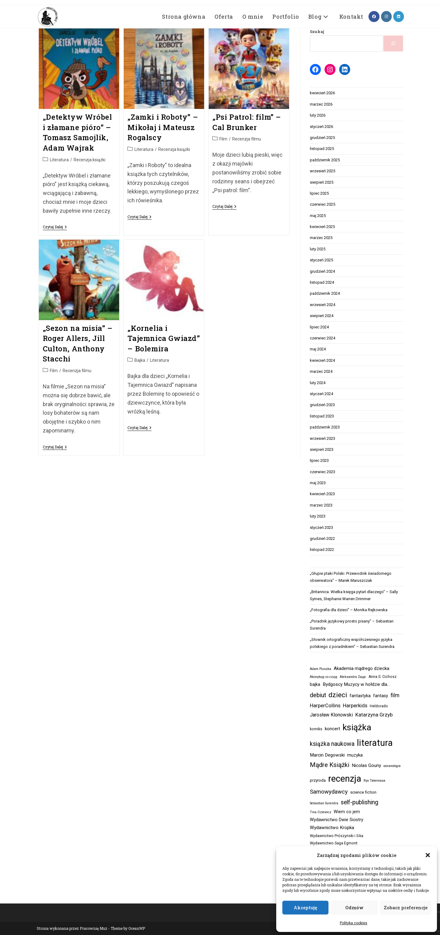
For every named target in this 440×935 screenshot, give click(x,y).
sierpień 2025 (321, 182)
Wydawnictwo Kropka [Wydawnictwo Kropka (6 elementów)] (332, 827)
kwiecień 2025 (322, 226)
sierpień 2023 (321, 449)
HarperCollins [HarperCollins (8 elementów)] (325, 706)
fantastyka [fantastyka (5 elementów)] (360, 695)
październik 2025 (325, 160)
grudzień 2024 (322, 271)
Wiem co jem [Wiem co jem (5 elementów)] (347, 811)
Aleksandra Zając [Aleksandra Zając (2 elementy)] (353, 677)
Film (223, 139)
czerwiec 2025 (322, 204)
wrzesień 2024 (322, 304)
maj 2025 (318, 215)
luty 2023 (317, 516)
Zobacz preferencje (405, 907)
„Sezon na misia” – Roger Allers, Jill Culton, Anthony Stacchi (78, 343)
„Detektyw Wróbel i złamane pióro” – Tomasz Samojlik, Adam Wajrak (77, 132)
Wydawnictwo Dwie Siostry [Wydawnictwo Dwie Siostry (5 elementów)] (336, 819)
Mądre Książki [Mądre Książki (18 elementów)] (329, 765)
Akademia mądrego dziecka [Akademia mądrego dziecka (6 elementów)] (361, 668)
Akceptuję (305, 907)
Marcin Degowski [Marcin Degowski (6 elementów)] (327, 755)
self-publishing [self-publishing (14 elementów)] (359, 802)
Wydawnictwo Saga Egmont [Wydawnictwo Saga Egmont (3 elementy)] (334, 843)
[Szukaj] (393, 43)
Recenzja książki (89, 159)
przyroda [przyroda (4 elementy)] (318, 780)
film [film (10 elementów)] (395, 695)
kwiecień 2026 (322, 93)
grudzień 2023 (322, 404)
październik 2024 (325, 293)
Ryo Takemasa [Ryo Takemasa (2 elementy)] (374, 781)
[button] (428, 855)
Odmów (354, 907)
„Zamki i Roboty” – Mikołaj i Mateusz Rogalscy (162, 127)
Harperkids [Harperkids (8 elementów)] (355, 706)
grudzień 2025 (322, 137)
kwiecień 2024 (322, 360)
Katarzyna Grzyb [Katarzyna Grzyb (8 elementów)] (374, 715)
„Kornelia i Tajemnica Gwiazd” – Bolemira (163, 338)
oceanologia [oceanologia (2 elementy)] (392, 766)
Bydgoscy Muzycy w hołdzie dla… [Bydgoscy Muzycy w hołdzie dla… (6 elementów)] (356, 684)
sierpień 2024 (321, 315)
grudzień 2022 (322, 538)
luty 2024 (317, 382)
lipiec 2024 (319, 327)
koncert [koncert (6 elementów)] (332, 728)
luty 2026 (317, 115)
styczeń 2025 (321, 260)
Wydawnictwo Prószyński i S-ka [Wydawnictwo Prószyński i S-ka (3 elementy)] (336, 836)
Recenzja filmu (246, 139)
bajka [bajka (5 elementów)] (315, 684)
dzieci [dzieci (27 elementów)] (337, 695)
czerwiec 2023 (322, 471)
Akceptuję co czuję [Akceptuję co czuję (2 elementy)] (323, 677)
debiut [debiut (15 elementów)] (318, 695)
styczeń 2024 (321, 393)
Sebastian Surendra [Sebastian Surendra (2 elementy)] (324, 803)
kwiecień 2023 (322, 494)
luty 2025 (317, 249)
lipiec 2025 (319, 193)
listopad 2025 (322, 148)
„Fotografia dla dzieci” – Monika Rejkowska (348, 610)
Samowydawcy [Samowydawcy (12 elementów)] (329, 791)
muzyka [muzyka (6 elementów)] (355, 755)
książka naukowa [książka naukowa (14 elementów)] (332, 743)
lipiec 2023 (319, 460)
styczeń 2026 (321, 126)
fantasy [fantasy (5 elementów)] (380, 695)
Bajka (139, 360)
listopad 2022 (322, 549)
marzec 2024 (321, 371)
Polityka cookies (353, 923)
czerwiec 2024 (322, 338)
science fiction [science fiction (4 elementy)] (363, 792)
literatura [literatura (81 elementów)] (375, 743)
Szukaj (317, 31)
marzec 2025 (321, 237)
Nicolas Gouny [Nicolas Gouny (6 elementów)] (366, 765)
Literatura (59, 159)
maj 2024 (318, 349)
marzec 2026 (321, 104)
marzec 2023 (321, 505)
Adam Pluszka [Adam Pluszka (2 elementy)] (320, 669)
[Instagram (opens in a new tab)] (386, 16)
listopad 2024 (322, 282)
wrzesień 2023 (322, 438)
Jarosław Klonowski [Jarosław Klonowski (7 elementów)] (331, 715)
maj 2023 (318, 483)
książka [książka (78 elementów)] (357, 727)
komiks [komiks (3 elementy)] (316, 729)
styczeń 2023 (321, 527)
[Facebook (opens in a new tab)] (374, 16)
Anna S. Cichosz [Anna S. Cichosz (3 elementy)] (383, 677)
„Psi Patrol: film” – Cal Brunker (246, 122)
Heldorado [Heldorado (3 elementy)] (379, 706)
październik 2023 (325, 427)
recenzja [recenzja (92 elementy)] (344, 778)
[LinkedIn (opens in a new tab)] (398, 16)
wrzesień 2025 (322, 171)
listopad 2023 (322, 416)
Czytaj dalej (55, 227)
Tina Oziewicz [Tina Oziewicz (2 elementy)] (320, 812)
